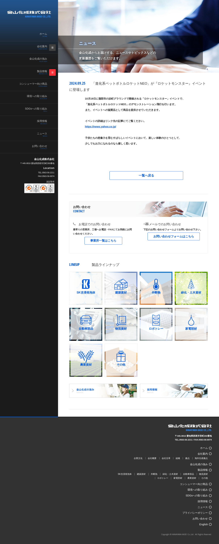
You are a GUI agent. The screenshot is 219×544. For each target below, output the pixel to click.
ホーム (32, 34)
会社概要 (152, 458)
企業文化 (138, 458)
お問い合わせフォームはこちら (173, 236)
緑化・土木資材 (170, 474)
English (203, 524)
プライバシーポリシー (195, 512)
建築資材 (141, 474)
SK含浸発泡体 (125, 474)
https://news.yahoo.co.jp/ (100, 126)
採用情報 (32, 122)
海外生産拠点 (201, 458)
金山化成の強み (32, 59)
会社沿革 (166, 458)
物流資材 (203, 474)
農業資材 (191, 478)
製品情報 (32, 72)
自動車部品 (188, 474)
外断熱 (154, 474)
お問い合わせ (32, 147)
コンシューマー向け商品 (32, 84)
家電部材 (177, 478)
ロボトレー (162, 478)
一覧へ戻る (146, 175)
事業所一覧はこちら (103, 240)
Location (48, 168)
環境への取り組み (32, 97)
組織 (178, 458)
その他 (204, 478)
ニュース (32, 134)
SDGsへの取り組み (32, 109)
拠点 (187, 458)
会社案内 (32, 47)
